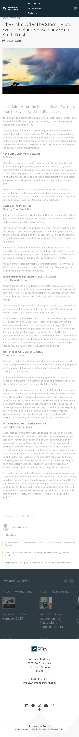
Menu (75, 8)
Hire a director (34, 3)
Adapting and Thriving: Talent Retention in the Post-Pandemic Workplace (37, 565)
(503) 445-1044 (39, 678)
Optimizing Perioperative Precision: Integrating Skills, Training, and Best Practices (37, 555)
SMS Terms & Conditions (42, 729)
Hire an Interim (34, 8)
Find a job (32, 13)
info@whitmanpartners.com (39, 682)
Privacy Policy (58, 729)
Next (71, 583)
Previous (65, 583)
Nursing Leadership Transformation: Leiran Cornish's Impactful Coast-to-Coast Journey (40, 545)
